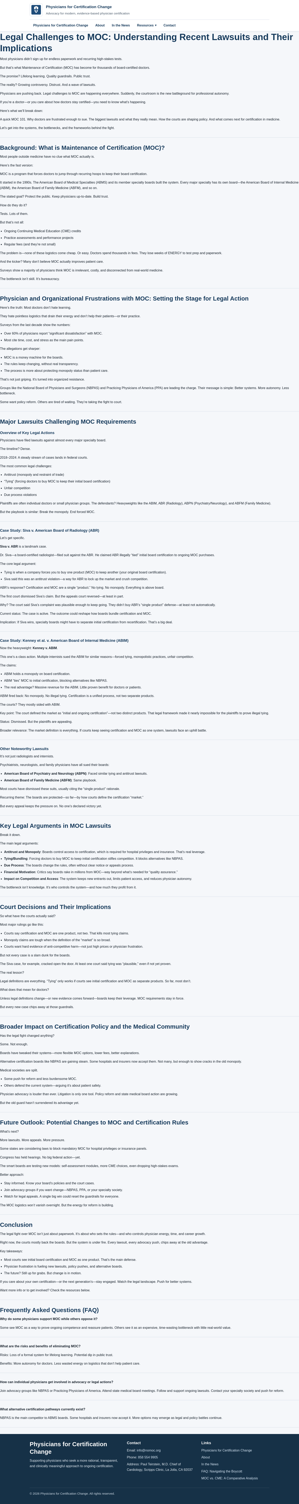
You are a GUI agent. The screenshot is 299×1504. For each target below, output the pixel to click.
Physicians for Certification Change (60, 25)
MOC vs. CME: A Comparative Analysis (229, 1478)
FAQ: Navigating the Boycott (221, 1471)
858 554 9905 (148, 1457)
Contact (170, 25)
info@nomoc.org (149, 1450)
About (100, 25)
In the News (121, 25)
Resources (145, 25)
